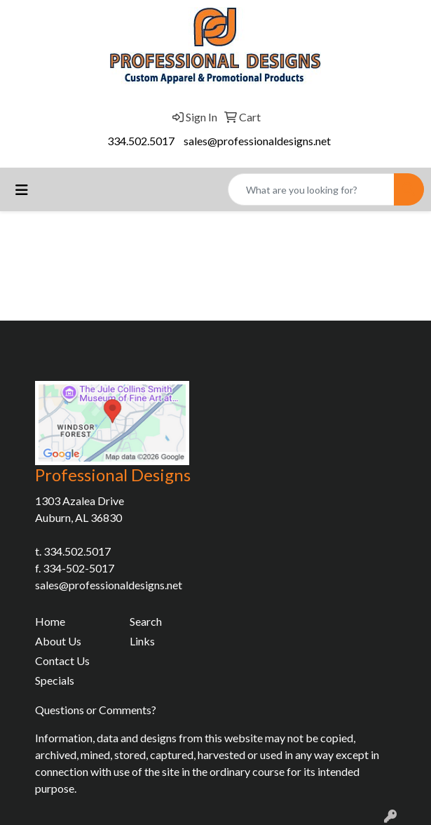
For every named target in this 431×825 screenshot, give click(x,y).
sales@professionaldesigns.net (257, 140)
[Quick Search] (311, 189)
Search (146, 621)
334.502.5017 (141, 140)
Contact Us (62, 660)
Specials (54, 680)
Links (142, 641)
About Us (58, 641)
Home (50, 621)
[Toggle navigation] (21, 190)
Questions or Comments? (95, 709)
